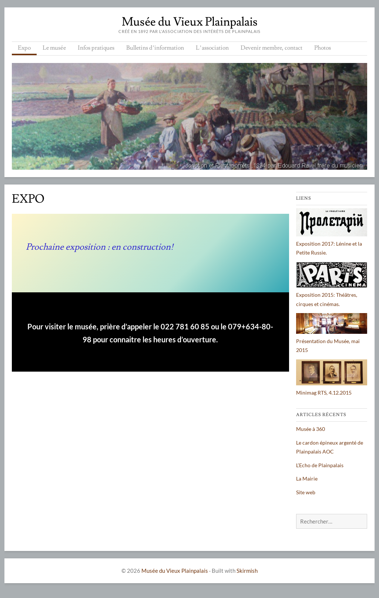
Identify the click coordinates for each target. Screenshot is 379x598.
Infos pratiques (96, 48)
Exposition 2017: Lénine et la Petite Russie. (331, 243)
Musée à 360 (310, 429)
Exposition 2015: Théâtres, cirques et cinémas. (331, 295)
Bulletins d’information (155, 48)
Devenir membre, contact (271, 48)
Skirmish (247, 570)
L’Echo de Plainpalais (319, 465)
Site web (305, 492)
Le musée (54, 48)
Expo (24, 48)
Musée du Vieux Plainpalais (190, 22)
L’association (212, 48)
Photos (322, 48)
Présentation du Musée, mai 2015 (331, 341)
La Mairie (307, 478)
